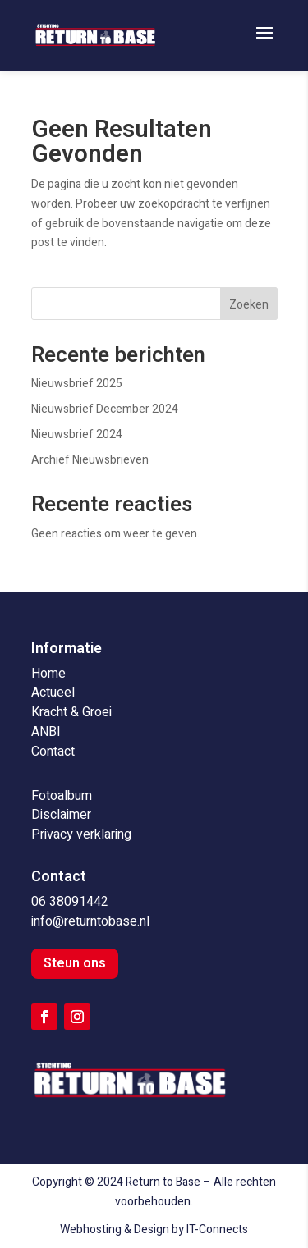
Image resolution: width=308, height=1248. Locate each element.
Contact (53, 751)
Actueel (53, 692)
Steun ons (75, 963)
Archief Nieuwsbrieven (90, 460)
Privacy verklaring (81, 834)
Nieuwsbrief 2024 (76, 434)
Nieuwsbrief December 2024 (104, 409)
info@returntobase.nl (90, 921)
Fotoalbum (61, 796)
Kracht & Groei (71, 712)
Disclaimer (61, 815)
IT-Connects (217, 1229)
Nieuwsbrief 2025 (76, 383)
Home (48, 673)
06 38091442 (69, 902)
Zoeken (249, 304)
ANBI (46, 732)
